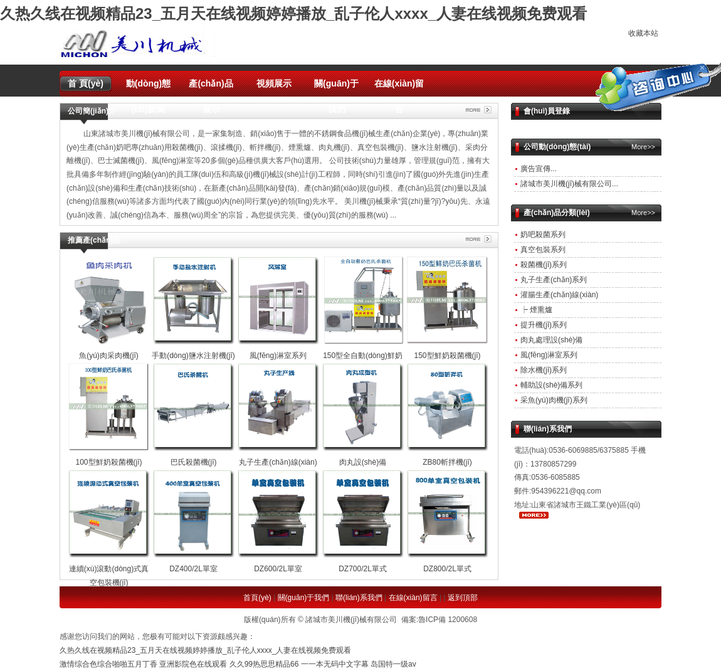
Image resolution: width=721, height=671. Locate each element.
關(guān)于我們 (336, 87)
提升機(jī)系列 (543, 324)
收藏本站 (643, 33)
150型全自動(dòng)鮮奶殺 (363, 355)
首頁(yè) (257, 597)
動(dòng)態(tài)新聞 (148, 87)
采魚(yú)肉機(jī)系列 (553, 400)
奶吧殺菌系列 (543, 234)
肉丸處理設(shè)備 (551, 340)
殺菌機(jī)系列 (543, 264)
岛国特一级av (393, 664)
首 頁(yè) (85, 83)
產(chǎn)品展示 (211, 87)
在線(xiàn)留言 (399, 87)
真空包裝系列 (543, 249)
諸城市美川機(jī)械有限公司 (566, 183)
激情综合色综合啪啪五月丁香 (108, 664)
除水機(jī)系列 (543, 370)
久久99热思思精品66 (264, 664)
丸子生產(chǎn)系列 (553, 279)
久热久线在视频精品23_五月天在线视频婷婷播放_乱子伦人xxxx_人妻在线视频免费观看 (293, 13)
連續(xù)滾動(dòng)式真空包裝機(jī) (109, 568)
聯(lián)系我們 (358, 597)
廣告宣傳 (535, 168)
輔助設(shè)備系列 (551, 385)
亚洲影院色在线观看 (193, 664)
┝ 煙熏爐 (536, 309)
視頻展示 (274, 83)
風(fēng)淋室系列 (548, 355)
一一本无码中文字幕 (335, 664)
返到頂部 (463, 597)
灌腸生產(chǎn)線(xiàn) (559, 294)
